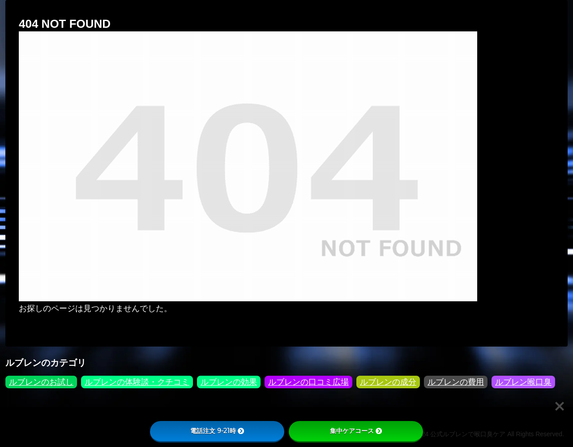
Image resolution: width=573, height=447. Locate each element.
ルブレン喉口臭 (523, 382)
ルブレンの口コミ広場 (308, 382)
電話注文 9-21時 (217, 431)
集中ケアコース (356, 431)
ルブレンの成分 (388, 382)
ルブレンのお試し (41, 382)
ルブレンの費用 (456, 382)
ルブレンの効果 (229, 382)
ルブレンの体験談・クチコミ (137, 382)
